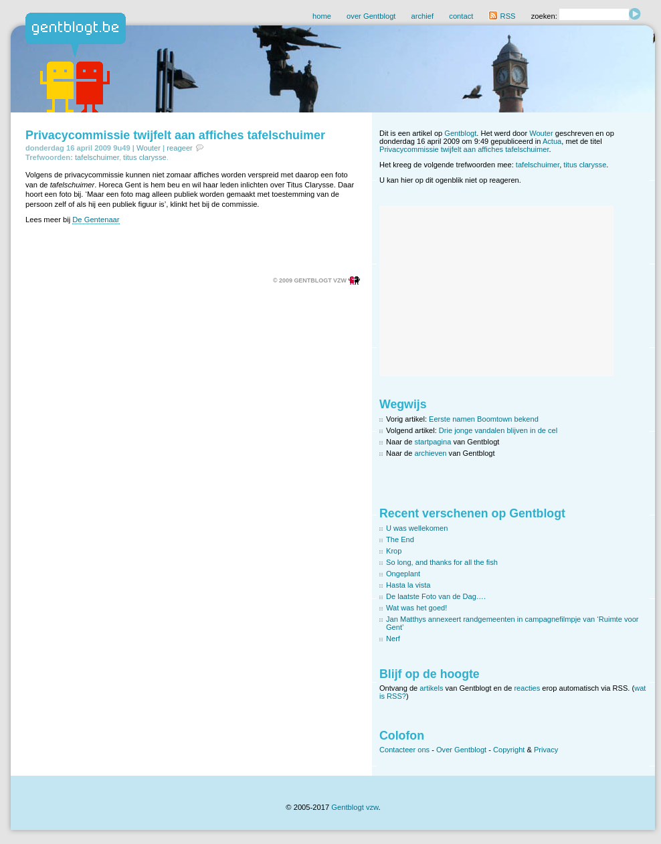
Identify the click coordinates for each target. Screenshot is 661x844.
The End (400, 539)
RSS (501, 16)
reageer (180, 148)
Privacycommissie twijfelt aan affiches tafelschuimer (175, 135)
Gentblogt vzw (354, 807)
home (321, 16)
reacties (527, 688)
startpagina (433, 442)
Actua (552, 141)
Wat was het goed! (416, 608)
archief (422, 16)
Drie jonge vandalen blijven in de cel (498, 430)
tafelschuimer (97, 157)
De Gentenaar (95, 220)
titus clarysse (145, 157)
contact (461, 16)
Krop (393, 551)
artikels (431, 688)
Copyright (509, 750)
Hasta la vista (408, 585)
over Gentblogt (371, 16)
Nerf (393, 639)
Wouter (148, 148)
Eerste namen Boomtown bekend (484, 419)
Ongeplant (403, 574)
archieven (431, 453)
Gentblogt (460, 133)
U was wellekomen (417, 528)
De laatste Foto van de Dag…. (436, 596)
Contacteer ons (404, 750)
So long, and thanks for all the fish (442, 562)
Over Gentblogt (461, 750)
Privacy (546, 750)
